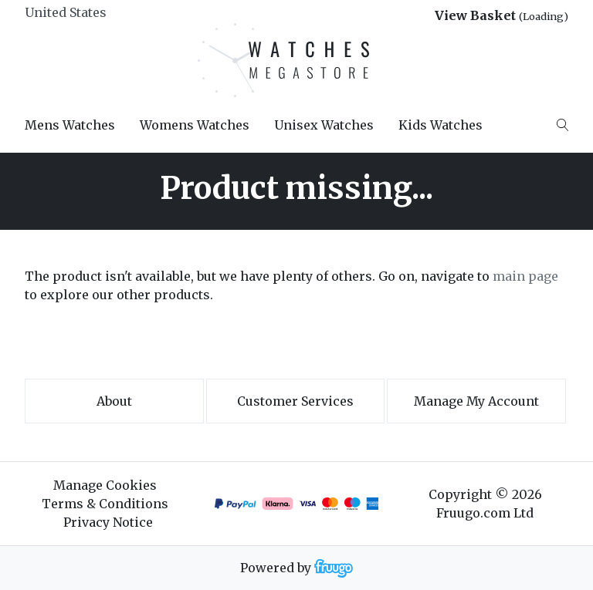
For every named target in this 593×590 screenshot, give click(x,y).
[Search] (562, 125)
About (114, 401)
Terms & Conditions (105, 503)
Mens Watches (70, 125)
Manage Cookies (105, 485)
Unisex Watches (324, 125)
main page (525, 276)
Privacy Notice (108, 522)
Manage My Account (476, 401)
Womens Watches (194, 125)
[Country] (91, 12)
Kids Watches (440, 125)
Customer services (295, 401)
